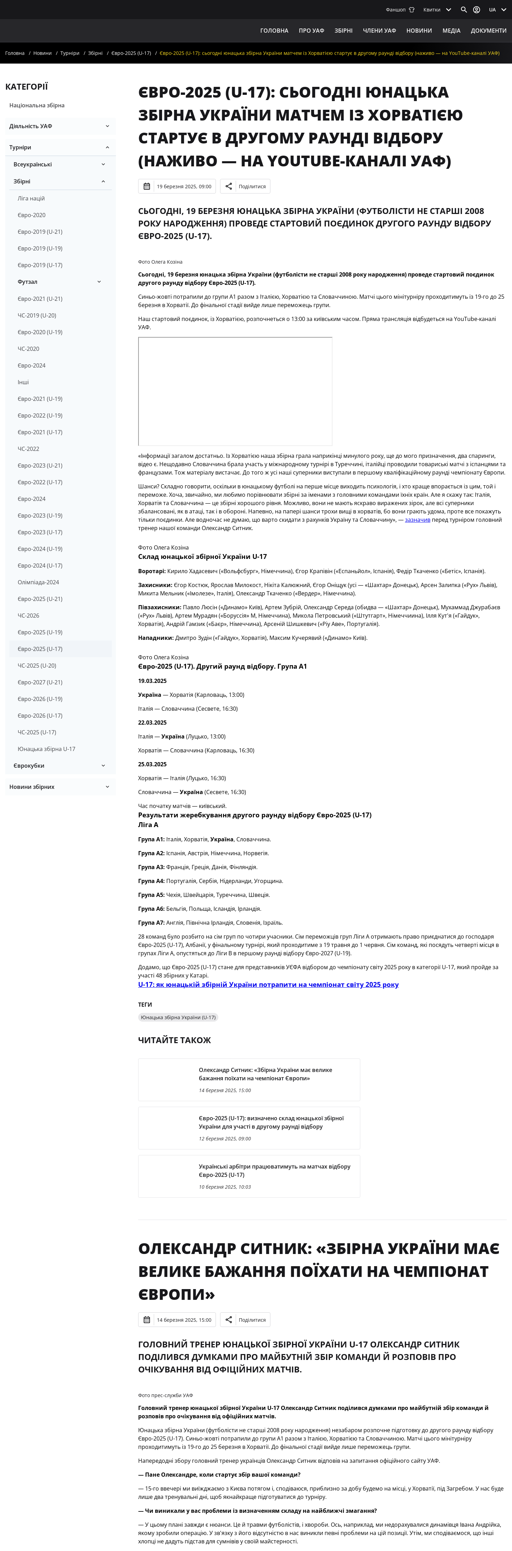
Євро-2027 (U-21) (40, 682)
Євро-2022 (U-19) (40, 415)
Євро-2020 (31, 215)
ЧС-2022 (28, 449)
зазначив (417, 519)
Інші (23, 382)
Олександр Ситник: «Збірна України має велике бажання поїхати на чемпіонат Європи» (319, 1271)
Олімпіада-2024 (38, 582)
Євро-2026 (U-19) (40, 699)
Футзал (27, 282)
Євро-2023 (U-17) (40, 532)
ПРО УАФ (311, 30)
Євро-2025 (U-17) (131, 53)
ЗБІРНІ (344, 30)
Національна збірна (37, 105)
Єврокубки (29, 765)
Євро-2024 (31, 365)
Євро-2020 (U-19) (40, 332)
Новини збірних (31, 787)
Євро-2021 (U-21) (40, 299)
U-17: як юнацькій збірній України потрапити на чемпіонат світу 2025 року (268, 984)
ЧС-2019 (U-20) (37, 315)
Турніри (69, 53)
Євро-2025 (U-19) (40, 632)
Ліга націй (31, 198)
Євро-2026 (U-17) (40, 715)
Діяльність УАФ (30, 126)
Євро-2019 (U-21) (40, 232)
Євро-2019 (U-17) (40, 265)
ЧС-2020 (28, 349)
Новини (419, 30)
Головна (274, 30)
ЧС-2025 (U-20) (37, 665)
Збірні (95, 53)
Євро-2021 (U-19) (40, 399)
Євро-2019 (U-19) (40, 248)
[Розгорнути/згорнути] (107, 126)
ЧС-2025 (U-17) (37, 732)
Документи (489, 30)
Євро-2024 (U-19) (40, 549)
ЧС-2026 (28, 615)
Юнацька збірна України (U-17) (178, 1017)
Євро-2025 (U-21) (40, 599)
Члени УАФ (379, 30)
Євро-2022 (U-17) (40, 482)
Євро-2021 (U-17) (40, 432)
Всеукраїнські (33, 164)
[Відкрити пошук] (464, 10)
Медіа (452, 30)
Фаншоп (400, 9)
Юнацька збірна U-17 (46, 749)
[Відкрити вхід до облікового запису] (476, 10)
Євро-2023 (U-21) (40, 465)
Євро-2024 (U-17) (40, 565)
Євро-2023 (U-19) (40, 515)
